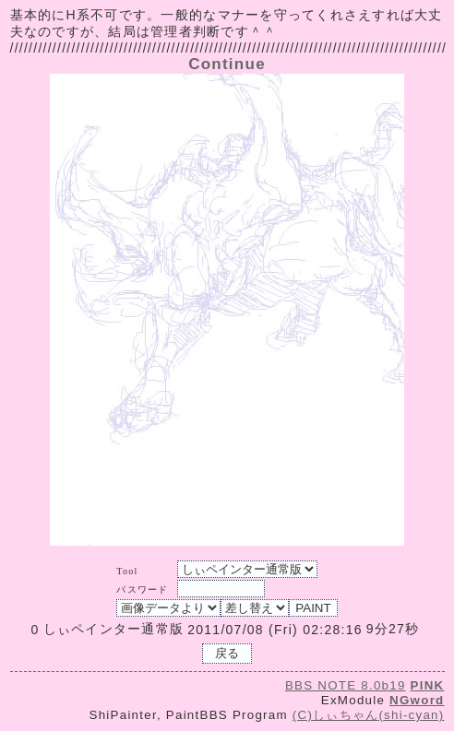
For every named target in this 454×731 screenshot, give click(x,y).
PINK (428, 685)
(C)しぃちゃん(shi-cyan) (369, 715)
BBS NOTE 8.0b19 (345, 685)
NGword (416, 700)
